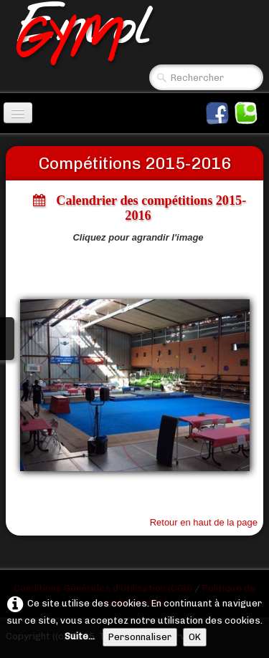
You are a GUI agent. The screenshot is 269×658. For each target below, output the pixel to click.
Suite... (80, 636)
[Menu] (18, 112)
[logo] (137, 33)
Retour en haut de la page (204, 522)
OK (195, 637)
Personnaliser (139, 637)
